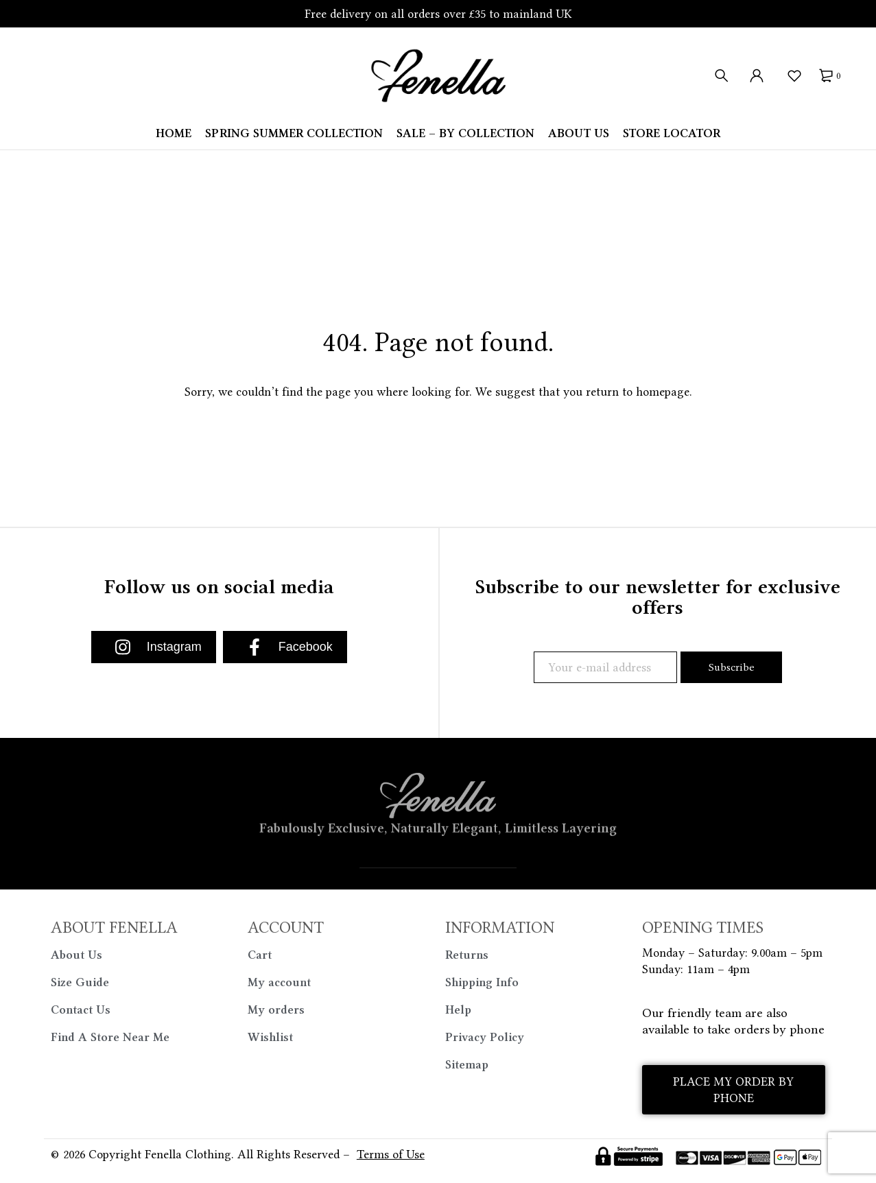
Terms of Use (391, 1154)
